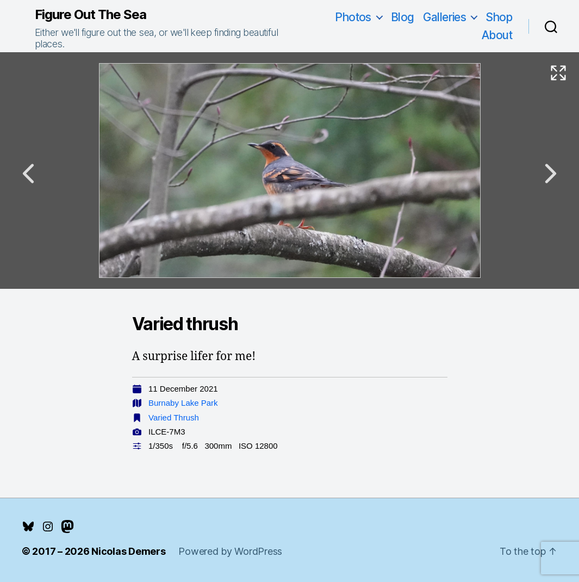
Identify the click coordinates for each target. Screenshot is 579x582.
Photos (353, 17)
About (497, 35)
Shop (498, 17)
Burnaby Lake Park (183, 402)
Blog (402, 17)
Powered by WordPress (230, 551)
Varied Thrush (173, 417)
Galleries (444, 17)
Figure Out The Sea (90, 14)
